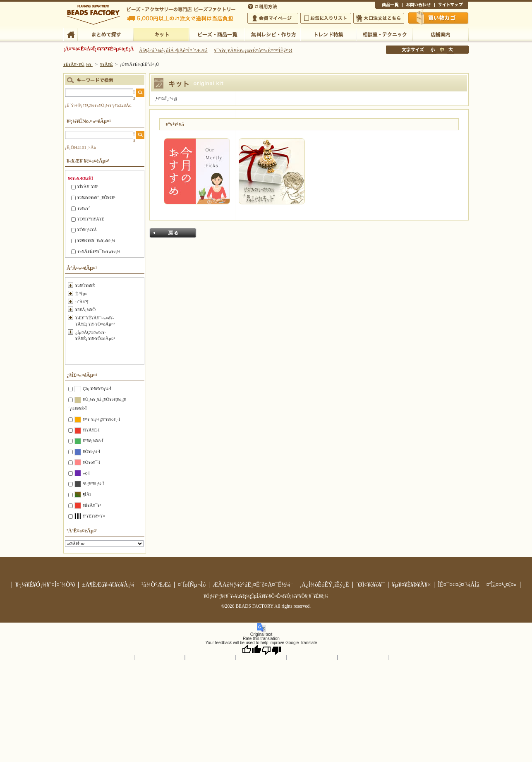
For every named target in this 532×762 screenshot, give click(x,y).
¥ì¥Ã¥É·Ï (91, 429)
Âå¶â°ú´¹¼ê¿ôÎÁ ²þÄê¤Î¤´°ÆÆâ (173, 50)
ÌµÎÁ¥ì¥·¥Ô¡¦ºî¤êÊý (272, 33)
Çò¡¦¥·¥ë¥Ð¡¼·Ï (97, 388)
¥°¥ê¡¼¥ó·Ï (93, 440)
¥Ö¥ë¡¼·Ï (91, 451)
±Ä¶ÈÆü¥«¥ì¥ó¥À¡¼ (108, 584)
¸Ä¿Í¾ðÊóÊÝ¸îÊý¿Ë (324, 584)
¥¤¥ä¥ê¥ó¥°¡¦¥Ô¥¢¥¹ (96, 197)
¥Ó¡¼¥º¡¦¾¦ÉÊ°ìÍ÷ (216, 33)
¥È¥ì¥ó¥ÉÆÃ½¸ (328, 33)
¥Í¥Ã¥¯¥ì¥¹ (87, 186)
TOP (70, 33)
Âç (450, 50)
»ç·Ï (86, 472)
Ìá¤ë (173, 233)
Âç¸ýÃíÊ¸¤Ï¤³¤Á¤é (378, 18)
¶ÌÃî (87, 494)
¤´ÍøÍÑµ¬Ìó (192, 584)
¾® (433, 50)
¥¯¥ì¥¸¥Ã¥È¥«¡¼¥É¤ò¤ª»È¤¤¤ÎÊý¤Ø (253, 50)
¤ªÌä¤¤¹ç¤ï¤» (418, 5)
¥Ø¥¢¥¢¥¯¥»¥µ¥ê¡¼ (96, 240)
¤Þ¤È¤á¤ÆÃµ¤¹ (105, 33)
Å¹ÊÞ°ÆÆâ (440, 33)
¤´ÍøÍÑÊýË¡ (263, 5)
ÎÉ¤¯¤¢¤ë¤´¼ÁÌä (458, 584)
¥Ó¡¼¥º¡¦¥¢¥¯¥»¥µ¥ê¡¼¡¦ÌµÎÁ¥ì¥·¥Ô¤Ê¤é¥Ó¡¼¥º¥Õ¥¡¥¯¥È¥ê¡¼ (266, 596)
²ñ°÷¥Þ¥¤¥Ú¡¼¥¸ (272, 18)
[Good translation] (251, 650)
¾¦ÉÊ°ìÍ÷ (388, 5)
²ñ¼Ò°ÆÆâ (156, 584)
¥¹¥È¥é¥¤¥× (94, 515)
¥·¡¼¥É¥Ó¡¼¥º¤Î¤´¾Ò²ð (45, 584)
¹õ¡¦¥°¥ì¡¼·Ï (93, 483)
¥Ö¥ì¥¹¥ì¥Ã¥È (90, 218)
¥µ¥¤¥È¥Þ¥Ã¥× (451, 5)
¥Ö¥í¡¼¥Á (87, 229)
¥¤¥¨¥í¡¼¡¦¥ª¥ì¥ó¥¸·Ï (101, 419)
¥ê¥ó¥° (83, 208)
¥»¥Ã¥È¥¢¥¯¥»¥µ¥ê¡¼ (98, 251)
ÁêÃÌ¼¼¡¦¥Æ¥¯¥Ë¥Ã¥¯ (384, 33)
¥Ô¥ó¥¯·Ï (91, 462)
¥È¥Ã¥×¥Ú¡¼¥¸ (78, 64)
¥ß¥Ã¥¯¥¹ (92, 505)
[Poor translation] (271, 650)
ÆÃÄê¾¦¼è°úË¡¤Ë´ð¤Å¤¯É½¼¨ (252, 584)
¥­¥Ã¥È (161, 33)
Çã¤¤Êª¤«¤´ (438, 18)
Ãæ (442, 50)
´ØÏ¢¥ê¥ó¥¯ (370, 584)
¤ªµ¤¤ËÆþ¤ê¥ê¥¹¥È (325, 18)
